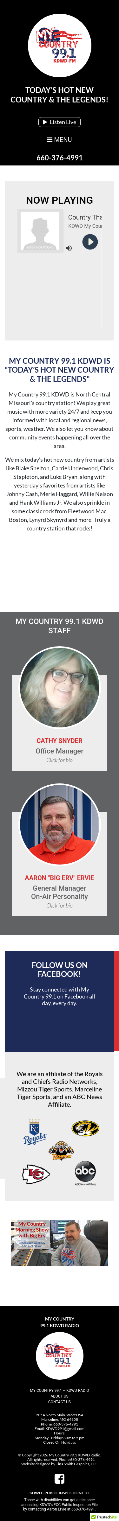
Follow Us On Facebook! (60, 969)
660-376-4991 (59, 157)
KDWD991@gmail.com (64, 1428)
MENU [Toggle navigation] (59, 140)
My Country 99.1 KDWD (47, 1021)
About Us (59, 1396)
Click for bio (59, 759)
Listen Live (59, 121)
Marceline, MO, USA (59, 572)
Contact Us (59, 1402)
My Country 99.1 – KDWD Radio (59, 1390)
